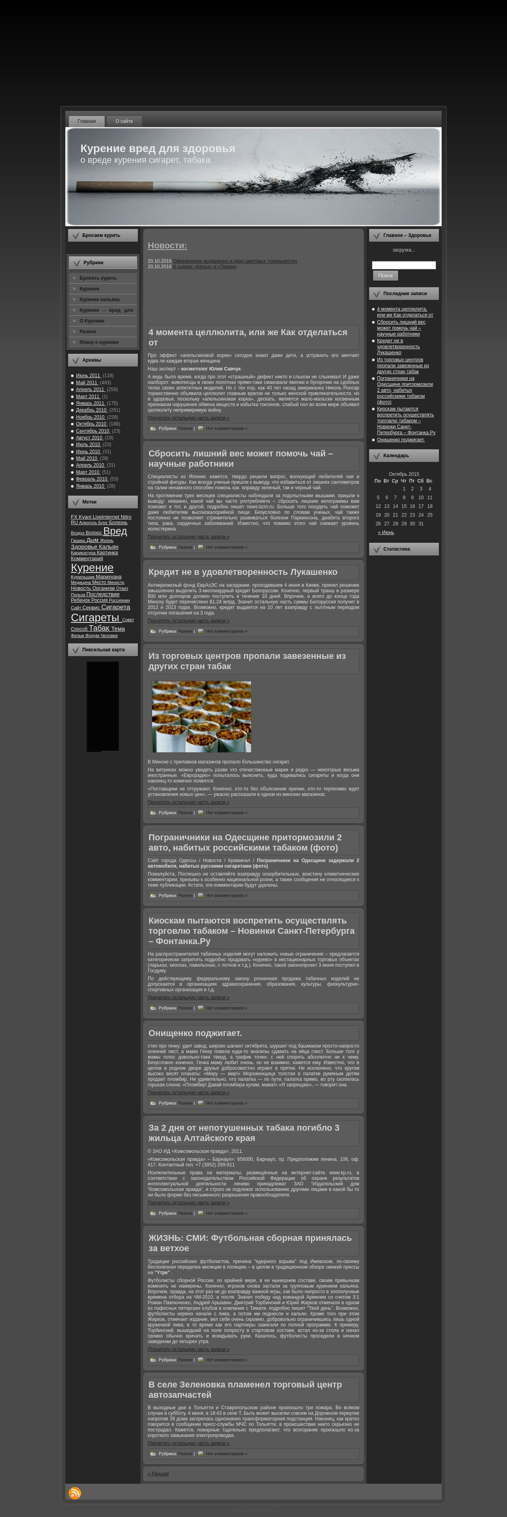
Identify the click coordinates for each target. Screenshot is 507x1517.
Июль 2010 (88, 444)
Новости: (167, 245)
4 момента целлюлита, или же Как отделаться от (405, 312)
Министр (115, 582)
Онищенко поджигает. (195, 1033)
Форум (93, 635)
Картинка (107, 552)
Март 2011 (88, 396)
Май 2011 (87, 382)
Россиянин (119, 600)
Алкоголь (88, 522)
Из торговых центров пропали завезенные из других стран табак (403, 365)
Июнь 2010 (88, 451)
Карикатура (84, 552)
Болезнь (118, 522)
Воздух (78, 532)
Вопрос (94, 533)
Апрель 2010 (90, 465)
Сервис (91, 608)
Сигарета (115, 607)
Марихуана (109, 577)
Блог (103, 522)
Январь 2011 (91, 403)
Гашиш (78, 540)
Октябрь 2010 (92, 424)
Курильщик (83, 576)
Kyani (86, 517)
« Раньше (158, 1474)
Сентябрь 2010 (93, 431)
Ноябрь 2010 (91, 417)
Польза (78, 594)
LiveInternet (107, 517)
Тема (118, 629)
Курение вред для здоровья (157, 148)
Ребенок (81, 600)
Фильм (78, 635)
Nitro (126, 517)
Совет (128, 619)
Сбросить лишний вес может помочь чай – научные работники (401, 328)
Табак (100, 628)
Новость (81, 588)
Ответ (122, 588)
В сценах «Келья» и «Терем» (204, 266)
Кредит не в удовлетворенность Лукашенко (243, 572)
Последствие (103, 594)
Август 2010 (89, 438)
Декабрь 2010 (92, 410)
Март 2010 (88, 472)
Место (100, 582)
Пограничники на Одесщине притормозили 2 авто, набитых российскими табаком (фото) (245, 842)
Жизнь (106, 540)
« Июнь (386, 532)
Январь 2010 (91, 486)
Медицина (81, 582)
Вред (115, 530)
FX (75, 517)
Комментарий (87, 558)
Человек (109, 635)
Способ (80, 629)
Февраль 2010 (92, 479)
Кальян (108, 547)
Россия (100, 600)
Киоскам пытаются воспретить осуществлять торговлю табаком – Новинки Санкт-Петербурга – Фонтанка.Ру (252, 931)
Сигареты (96, 617)
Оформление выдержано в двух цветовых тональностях (235, 261)
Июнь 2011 (88, 375)
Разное (186, 428)
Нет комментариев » (227, 428)
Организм (104, 588)
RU (75, 522)
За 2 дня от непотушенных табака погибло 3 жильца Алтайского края (244, 1133)
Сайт (76, 607)
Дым (93, 540)
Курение (92, 567)
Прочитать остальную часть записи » (189, 418)
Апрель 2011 (90, 389)
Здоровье (85, 546)
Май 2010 (87, 458)
